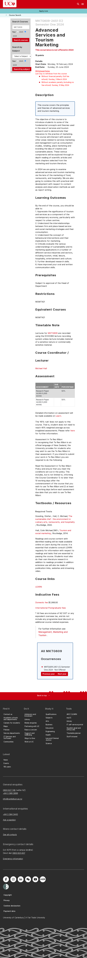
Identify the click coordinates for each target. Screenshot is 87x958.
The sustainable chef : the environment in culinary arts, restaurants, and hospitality (55, 519)
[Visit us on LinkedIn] (21, 879)
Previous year (49, 674)
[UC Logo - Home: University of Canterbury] (9, 3)
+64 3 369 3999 (10, 793)
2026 (15, 36)
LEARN (38, 587)
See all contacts (10, 834)
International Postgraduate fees (50, 608)
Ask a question (9, 820)
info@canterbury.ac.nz (12, 799)
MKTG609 (53, 333)
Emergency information (13, 858)
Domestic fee (41, 602)
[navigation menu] (82, 4)
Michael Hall (41, 368)
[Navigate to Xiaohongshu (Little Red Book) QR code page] (43, 879)
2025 (21, 32)
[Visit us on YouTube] (35, 879)
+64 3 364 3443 (10, 814)
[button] (43, 11)
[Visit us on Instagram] (13, 879)
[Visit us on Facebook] (6, 879)
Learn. (59, 416)
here (72, 430)
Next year (62, 674)
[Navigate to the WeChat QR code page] (28, 879)
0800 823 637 (18, 853)
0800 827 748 (9, 790)
